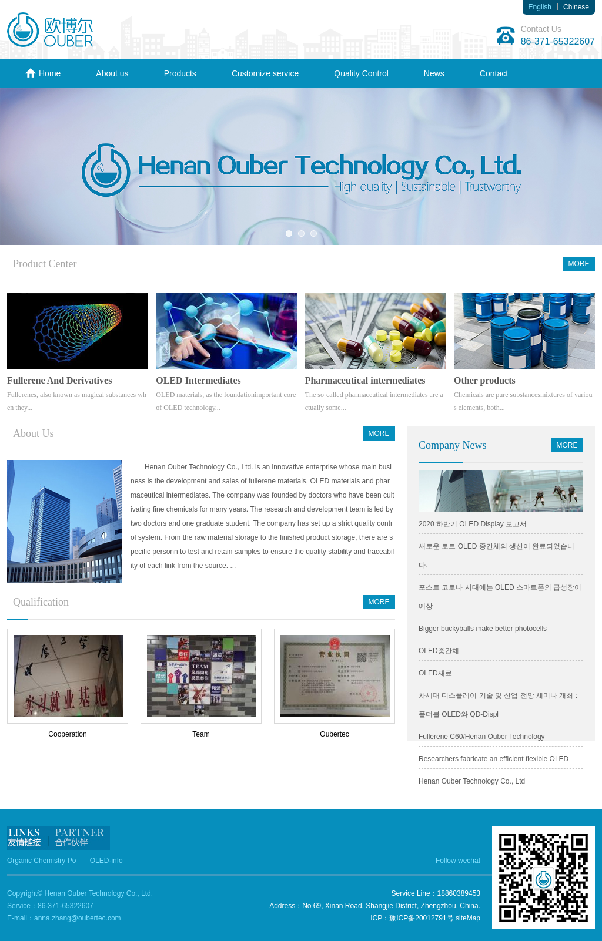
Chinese (576, 7)
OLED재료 (435, 673)
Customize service (265, 73)
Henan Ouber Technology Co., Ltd (472, 781)
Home (43, 73)
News (434, 73)
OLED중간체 (439, 651)
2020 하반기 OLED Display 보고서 (473, 524)
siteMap (468, 918)
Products (180, 73)
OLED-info (106, 860)
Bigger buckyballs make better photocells (483, 628)
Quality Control (361, 73)
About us (112, 73)
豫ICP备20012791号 (421, 918)
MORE (579, 264)
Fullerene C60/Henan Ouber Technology (482, 736)
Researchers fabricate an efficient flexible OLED (493, 759)
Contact (494, 73)
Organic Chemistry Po (41, 860)
